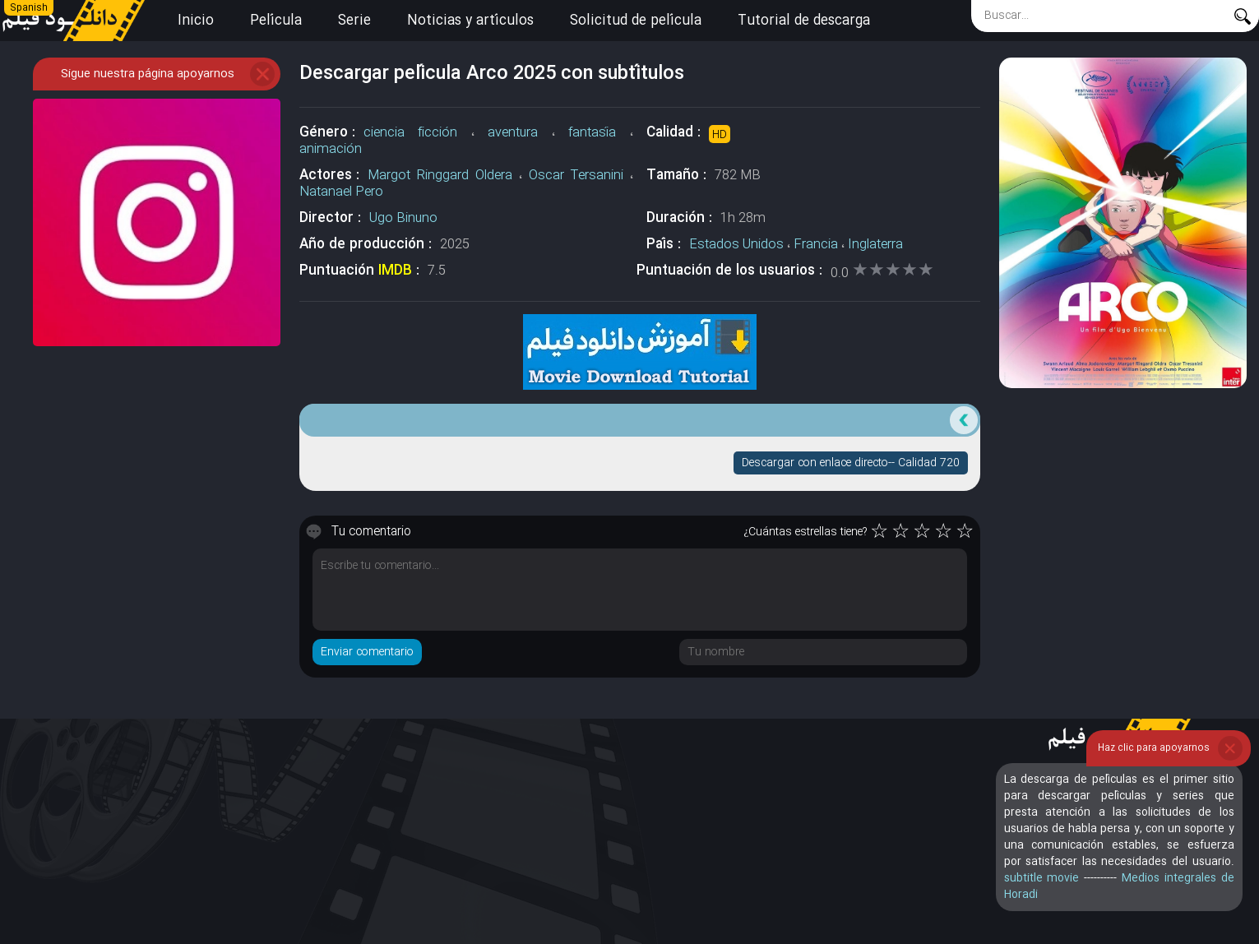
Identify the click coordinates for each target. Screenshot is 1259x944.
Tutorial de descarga (804, 21)
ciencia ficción (410, 133)
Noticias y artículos (470, 21)
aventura (513, 133)
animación (330, 149)
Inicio (196, 21)
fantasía (592, 133)
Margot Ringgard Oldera (440, 175)
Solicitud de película (635, 21)
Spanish (29, 8)
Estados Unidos (736, 244)
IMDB (395, 271)
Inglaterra (875, 244)
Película (276, 21)
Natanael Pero (341, 192)
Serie (354, 21)
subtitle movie (1042, 878)
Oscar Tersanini (576, 175)
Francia (816, 244)
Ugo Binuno (403, 218)
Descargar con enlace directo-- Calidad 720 (851, 463)
